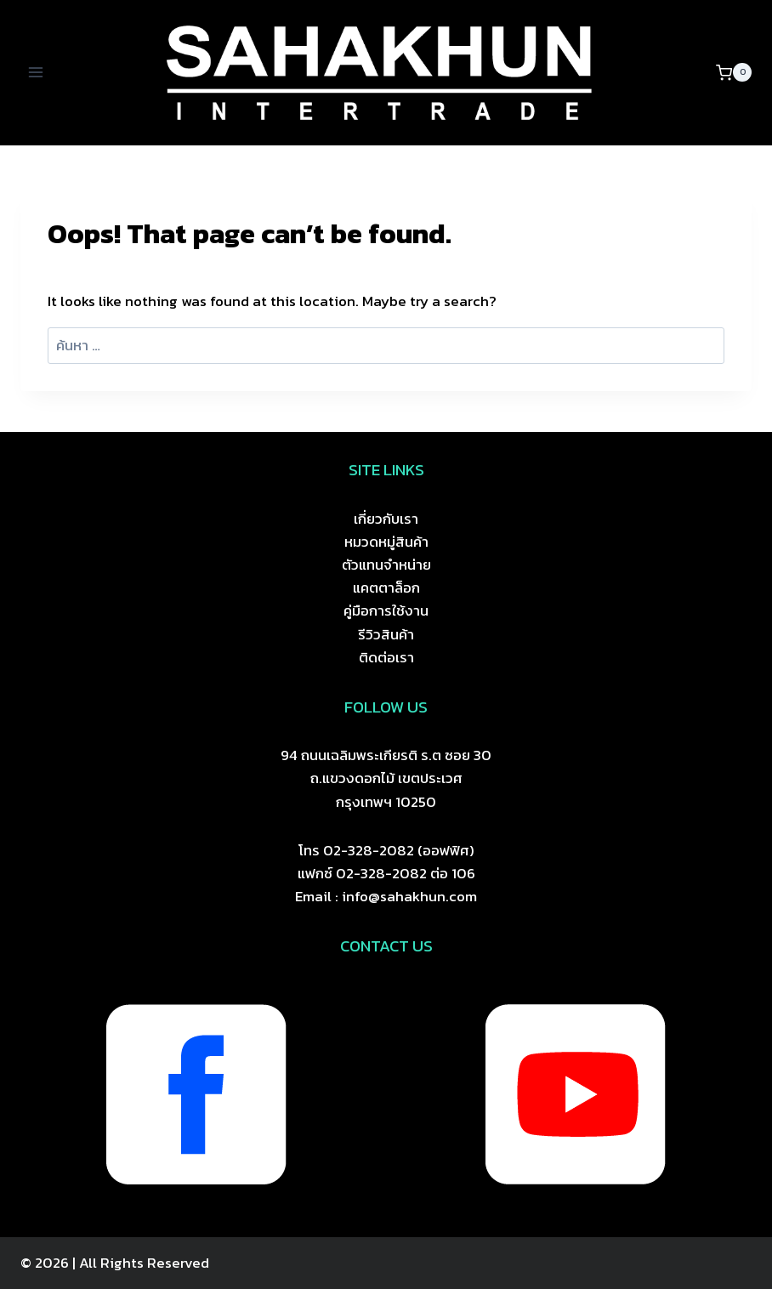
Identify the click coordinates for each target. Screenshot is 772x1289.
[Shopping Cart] (734, 72)
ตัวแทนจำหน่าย (386, 565)
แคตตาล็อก (386, 587)
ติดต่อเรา (386, 657)
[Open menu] (36, 73)
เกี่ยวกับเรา (386, 519)
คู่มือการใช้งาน (386, 610)
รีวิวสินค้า (386, 634)
